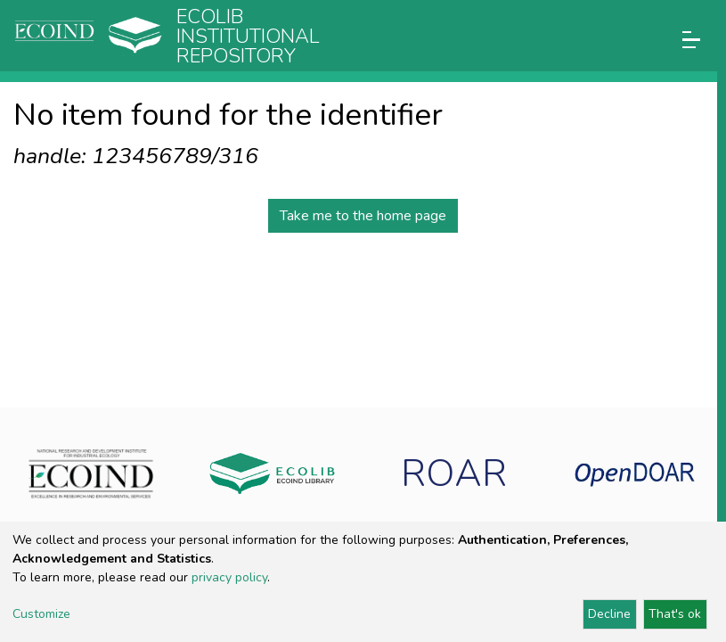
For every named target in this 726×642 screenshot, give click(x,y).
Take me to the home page (363, 216)
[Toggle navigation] (691, 39)
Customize (41, 613)
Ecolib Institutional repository (248, 36)
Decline (609, 613)
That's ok (675, 613)
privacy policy (229, 577)
